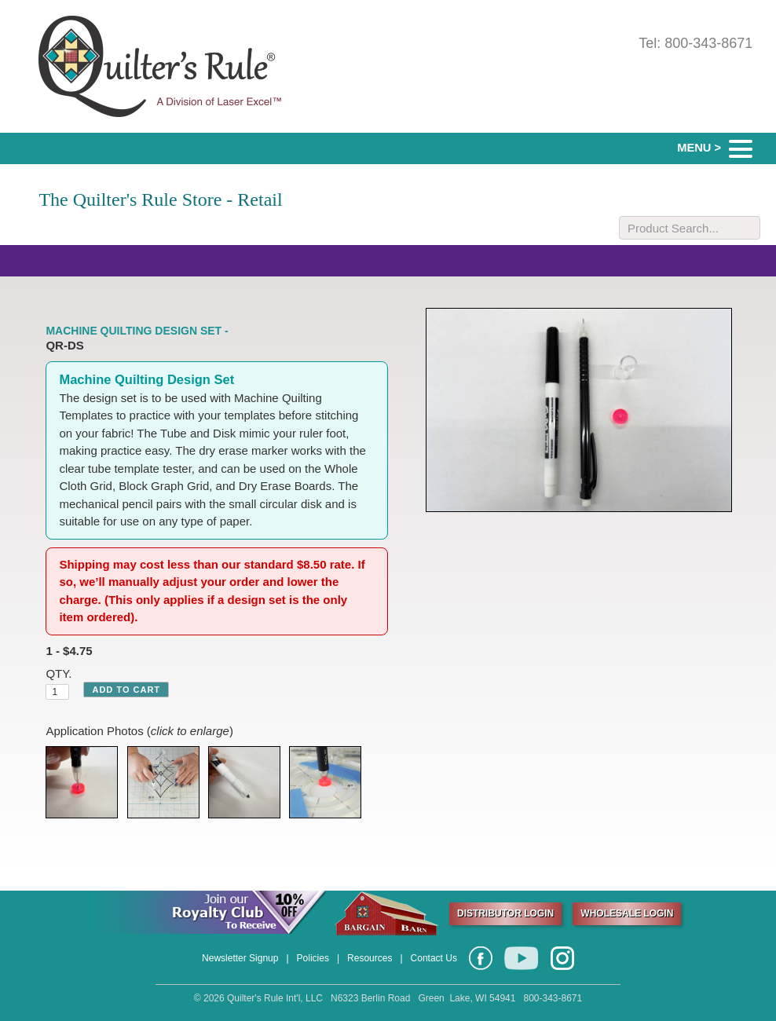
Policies (313, 958)
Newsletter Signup (240, 958)
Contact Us (434, 958)
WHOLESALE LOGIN (626, 913)
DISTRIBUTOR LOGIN (505, 913)
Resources (369, 958)
